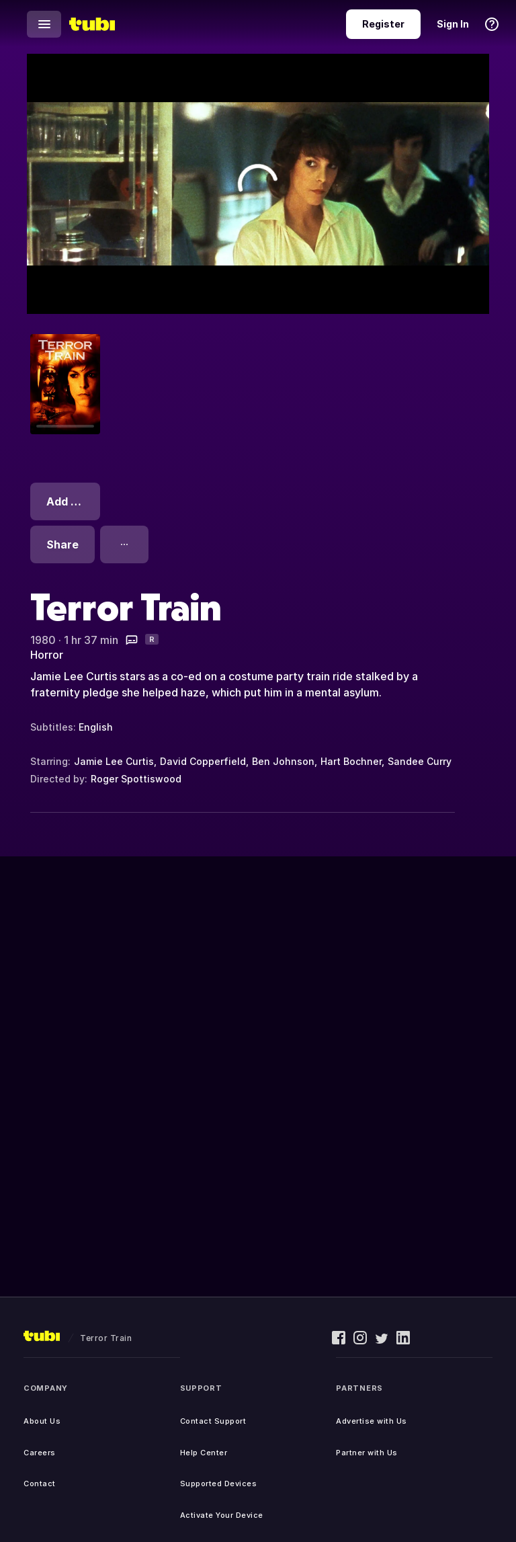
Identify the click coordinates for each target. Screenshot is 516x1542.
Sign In (453, 24)
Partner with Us (367, 1452)
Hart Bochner (351, 761)
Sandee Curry (420, 761)
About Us (42, 1421)
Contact (40, 1483)
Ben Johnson (283, 761)
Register (383, 24)
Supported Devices (218, 1483)
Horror (46, 654)
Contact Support (213, 1421)
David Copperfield (203, 761)
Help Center (204, 1452)
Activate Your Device (221, 1515)
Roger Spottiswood (136, 778)
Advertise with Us (371, 1421)
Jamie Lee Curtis (114, 761)
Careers (40, 1452)
